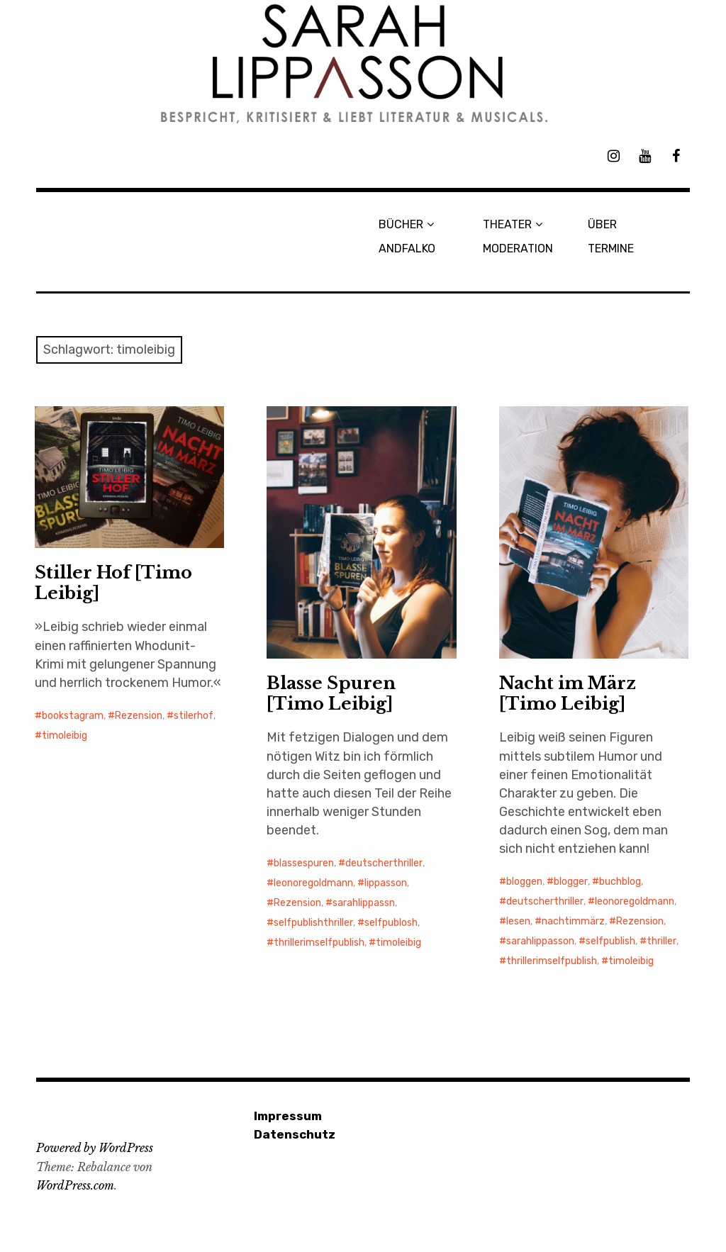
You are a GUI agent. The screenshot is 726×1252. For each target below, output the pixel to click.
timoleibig (64, 736)
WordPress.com (75, 1185)
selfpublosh (391, 923)
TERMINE (611, 248)
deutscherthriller (384, 863)
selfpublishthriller (313, 923)
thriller (661, 941)
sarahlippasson (540, 941)
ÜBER (602, 224)
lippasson (385, 883)
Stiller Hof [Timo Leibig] (113, 582)
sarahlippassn (364, 903)
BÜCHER (401, 224)
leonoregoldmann (313, 883)
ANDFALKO (407, 248)
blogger (571, 882)
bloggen (524, 882)
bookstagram (73, 716)
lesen (518, 921)
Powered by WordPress (94, 1148)
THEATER (507, 224)
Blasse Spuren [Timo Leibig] (331, 693)
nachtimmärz (573, 921)
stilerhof (193, 716)
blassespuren (304, 863)
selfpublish (610, 941)
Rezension (138, 716)
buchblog (620, 882)
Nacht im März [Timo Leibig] (567, 693)
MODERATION (518, 248)
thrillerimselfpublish (319, 943)
